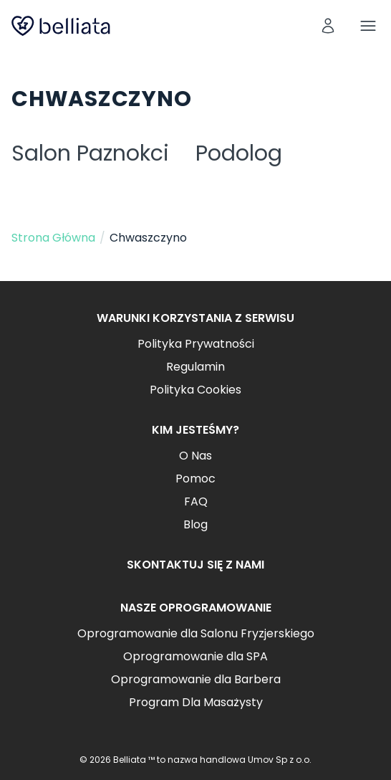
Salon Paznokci (90, 153)
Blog (195, 524)
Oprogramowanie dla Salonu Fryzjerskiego (195, 633)
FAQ (196, 501)
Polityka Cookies (195, 389)
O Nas (195, 455)
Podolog (239, 153)
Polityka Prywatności (195, 344)
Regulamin (195, 366)
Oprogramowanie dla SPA (195, 656)
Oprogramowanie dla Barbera (196, 679)
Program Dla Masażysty (196, 702)
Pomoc (195, 478)
